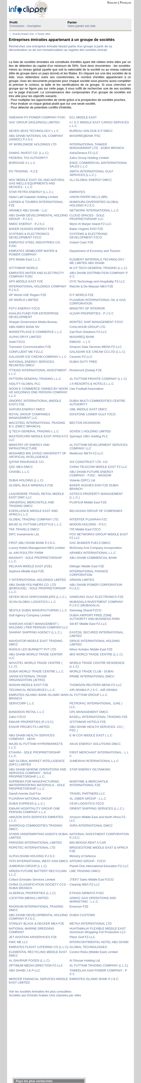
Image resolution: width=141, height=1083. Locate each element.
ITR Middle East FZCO (84, 529)
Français (125, 2)
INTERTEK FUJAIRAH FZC (88, 519)
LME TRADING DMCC (84, 871)
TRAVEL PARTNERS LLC (87, 793)
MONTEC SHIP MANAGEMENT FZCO (96, 322)
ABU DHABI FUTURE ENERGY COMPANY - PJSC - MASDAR (91, 473)
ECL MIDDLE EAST (83, 117)
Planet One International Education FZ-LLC (98, 866)
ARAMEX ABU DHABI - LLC (28, 210)
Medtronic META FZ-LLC (86, 453)
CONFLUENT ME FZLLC (26, 352)
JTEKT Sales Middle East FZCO (91, 879)
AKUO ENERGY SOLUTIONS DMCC (95, 744)
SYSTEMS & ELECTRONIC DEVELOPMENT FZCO (88, 235)
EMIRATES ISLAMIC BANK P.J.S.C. (94, 979)
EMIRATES (77, 192)
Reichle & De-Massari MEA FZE (91, 286)
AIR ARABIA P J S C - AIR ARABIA (93, 690)
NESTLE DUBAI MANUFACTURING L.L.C (38, 610)
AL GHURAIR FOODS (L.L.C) (29, 960)
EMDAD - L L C (80, 342)
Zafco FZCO (17, 717)
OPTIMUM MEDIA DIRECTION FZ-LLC (36, 965)
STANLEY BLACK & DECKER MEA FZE (36, 923)
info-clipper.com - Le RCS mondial (32, 8)
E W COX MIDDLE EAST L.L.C (90, 735)
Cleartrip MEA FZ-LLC (84, 884)
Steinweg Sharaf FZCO (85, 610)
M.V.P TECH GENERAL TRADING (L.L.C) (98, 268)
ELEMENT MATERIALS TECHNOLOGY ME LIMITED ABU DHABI (96, 261)
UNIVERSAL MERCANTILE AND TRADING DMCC (31, 504)
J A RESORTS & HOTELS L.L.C (91, 383)
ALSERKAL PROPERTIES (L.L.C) (32, 893)
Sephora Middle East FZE (26, 571)
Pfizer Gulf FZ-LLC (82, 937)
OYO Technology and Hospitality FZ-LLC (97, 281)
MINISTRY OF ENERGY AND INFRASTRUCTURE (29, 446)
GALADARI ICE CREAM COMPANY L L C (37, 356)
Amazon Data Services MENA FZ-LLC (95, 347)
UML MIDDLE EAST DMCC (88, 409)
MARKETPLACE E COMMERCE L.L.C (35, 332)
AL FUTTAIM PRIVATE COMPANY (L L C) (98, 378)
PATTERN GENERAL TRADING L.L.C (35, 378)
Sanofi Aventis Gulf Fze (25, 793)
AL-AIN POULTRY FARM (26, 553)
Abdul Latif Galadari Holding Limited (33, 197)
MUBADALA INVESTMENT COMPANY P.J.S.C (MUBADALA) (96, 603)
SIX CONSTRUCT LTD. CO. (88, 462)
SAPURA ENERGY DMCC (27, 409)
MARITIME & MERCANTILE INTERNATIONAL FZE (88, 783)
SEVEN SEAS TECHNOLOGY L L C (34, 131)
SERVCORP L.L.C (21, 703)
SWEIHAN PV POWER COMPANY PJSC (37, 117)
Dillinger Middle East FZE (86, 566)
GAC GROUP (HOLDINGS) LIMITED (34, 122)
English (112, 2)
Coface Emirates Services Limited (32, 879)
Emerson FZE (78, 906)
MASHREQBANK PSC (84, 136)
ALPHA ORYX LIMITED (25, 337)
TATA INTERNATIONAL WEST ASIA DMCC (38, 861)
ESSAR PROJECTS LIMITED (29, 727)
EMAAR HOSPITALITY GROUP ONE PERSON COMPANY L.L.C (34, 810)
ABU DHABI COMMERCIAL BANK (93, 557)
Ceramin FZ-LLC (80, 356)
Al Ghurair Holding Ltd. (85, 960)
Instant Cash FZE (81, 242)
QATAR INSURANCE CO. (26, 462)
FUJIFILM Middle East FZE (88, 502)
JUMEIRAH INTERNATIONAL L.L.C (93, 761)
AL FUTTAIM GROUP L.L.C (88, 695)
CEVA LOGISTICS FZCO (86, 803)
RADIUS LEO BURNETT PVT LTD (32, 649)
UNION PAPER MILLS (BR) (88, 197)
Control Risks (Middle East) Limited (93, 952)
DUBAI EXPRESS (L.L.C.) (27, 803)
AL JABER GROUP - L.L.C (87, 798)
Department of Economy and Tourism (94, 251)
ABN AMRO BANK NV (24, 327)
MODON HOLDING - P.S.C (88, 524)
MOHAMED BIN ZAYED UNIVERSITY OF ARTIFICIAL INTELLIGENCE (37, 455)
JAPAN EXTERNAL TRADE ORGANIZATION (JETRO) (28, 678)
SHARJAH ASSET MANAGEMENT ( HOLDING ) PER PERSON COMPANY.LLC (38, 625)
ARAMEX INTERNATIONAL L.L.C (92, 553)
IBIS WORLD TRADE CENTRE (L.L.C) (96, 654)
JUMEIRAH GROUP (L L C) (28, 866)
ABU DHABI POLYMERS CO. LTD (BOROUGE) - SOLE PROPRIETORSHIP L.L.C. (37, 588)
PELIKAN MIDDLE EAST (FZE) (30, 566)
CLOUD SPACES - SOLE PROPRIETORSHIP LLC (86, 217)
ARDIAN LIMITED (81, 580)
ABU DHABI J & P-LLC (24, 970)
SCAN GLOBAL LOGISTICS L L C (32, 602)
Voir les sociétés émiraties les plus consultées (40, 991)
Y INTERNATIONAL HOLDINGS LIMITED (37, 580)
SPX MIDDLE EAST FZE (26, 281)
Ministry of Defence (82, 856)
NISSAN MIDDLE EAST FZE (28, 685)
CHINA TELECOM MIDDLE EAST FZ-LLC (98, 467)
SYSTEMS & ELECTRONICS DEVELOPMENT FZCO (29, 235)
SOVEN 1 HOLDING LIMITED (90, 431)
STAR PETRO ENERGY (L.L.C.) (31, 192)
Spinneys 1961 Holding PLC (88, 436)
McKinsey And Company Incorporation (95, 548)
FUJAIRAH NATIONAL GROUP (30, 798)
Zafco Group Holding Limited (89, 158)
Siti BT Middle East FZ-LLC (88, 624)
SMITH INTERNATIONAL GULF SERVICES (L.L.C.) (91, 173)
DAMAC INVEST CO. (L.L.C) (28, 153)
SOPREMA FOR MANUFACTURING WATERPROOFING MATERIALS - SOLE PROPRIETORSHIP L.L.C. (37, 785)
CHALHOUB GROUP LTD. (87, 327)
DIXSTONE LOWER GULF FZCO (92, 414)
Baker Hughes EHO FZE (86, 229)
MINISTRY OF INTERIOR (87, 308)
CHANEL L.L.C (19, 472)
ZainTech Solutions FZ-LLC (88, 332)
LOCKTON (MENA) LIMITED (28, 898)
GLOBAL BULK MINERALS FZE (31, 485)
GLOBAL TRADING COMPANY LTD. (34, 519)
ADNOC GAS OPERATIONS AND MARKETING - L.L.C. (92, 899)
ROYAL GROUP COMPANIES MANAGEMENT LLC (29, 416)
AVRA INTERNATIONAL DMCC (91, 825)
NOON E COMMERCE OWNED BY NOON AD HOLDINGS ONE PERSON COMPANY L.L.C (38, 392)
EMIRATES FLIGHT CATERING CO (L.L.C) (38, 947)
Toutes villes (43, 34)
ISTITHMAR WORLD (23, 268)
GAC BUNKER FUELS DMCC (90, 543)
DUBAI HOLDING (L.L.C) (26, 480)
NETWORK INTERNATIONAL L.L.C (93, 210)
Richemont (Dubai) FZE (85, 370)
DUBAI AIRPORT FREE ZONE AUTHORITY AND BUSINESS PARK (94, 617)
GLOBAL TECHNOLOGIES (88, 947)
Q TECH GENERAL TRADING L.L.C (34, 431)
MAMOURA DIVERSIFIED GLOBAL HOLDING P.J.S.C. (94, 203)
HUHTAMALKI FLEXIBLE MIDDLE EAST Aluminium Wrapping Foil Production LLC (97, 930)
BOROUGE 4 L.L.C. (22, 163)
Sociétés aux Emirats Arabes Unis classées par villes (45, 995)
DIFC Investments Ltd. (24, 534)
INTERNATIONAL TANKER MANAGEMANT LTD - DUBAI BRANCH (96, 146)
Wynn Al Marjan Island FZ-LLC (90, 224)
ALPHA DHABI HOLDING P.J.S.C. (32, 856)
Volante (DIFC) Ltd (82, 480)
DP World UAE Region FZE (27, 295)
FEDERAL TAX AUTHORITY (28, 158)
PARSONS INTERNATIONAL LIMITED (35, 842)
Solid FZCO (17, 342)
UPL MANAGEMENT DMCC (88, 712)
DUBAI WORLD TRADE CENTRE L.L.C (36, 671)
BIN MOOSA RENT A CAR (87, 842)
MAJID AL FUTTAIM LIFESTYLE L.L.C (35, 524)
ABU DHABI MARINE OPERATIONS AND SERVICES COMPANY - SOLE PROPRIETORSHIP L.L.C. (37, 773)
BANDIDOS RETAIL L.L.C (26, 712)
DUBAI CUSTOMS (82, 915)
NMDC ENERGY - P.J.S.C (27, 224)
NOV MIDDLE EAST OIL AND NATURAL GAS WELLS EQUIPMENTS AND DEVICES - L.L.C (37, 183)
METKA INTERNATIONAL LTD (90, 923)
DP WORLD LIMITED (23, 300)
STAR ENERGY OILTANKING (89, 769)
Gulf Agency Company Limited (29, 615)
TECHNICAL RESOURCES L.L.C (32, 690)
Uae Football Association (86, 388)
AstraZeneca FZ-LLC (83, 153)
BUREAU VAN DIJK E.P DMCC (91, 131)
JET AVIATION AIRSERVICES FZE (33, 937)
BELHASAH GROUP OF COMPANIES (95, 511)
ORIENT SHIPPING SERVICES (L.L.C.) (96, 808)
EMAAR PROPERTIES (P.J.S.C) (31, 722)
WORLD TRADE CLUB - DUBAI (91, 671)
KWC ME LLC (18, 942)
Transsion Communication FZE (30, 347)
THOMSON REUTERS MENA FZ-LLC (95, 685)
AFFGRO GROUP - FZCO (87, 861)
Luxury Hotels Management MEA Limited (37, 548)
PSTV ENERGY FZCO (24, 308)
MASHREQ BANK (81, 337)
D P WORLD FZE (81, 295)
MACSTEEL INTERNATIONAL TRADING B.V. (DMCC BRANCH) (37, 424)
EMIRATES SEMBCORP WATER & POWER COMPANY (33, 252)
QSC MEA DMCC (21, 467)
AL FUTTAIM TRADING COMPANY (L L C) (98, 965)
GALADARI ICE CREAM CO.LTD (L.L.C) (97, 352)
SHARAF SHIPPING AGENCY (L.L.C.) (35, 632)
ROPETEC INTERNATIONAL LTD (32, 847)
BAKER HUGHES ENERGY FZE (31, 229)
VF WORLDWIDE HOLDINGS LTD (32, 144)
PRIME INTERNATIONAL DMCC (91, 676)
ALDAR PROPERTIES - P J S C (91, 313)
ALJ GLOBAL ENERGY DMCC (90, 180)
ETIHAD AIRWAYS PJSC (86, 893)
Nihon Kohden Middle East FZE (91, 649)
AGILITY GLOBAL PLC (25, 383)
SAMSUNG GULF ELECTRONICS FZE (96, 597)
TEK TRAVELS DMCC (24, 529)
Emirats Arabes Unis (23, 34)
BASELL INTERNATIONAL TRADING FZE (98, 717)
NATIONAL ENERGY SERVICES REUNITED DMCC (31, 363)
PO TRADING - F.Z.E (23, 171)
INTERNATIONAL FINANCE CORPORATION (88, 573)
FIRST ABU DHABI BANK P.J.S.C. (32, 543)
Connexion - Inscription (25, 26)
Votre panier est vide (82, 26)
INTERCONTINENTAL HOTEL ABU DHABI (98, 942)
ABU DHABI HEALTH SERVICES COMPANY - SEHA (32, 737)
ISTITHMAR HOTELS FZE (87, 722)
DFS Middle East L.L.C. (25, 259)
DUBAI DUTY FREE (83, 361)
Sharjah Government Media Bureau (33, 322)
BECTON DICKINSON (84, 423)
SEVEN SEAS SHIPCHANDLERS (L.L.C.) (37, 597)
